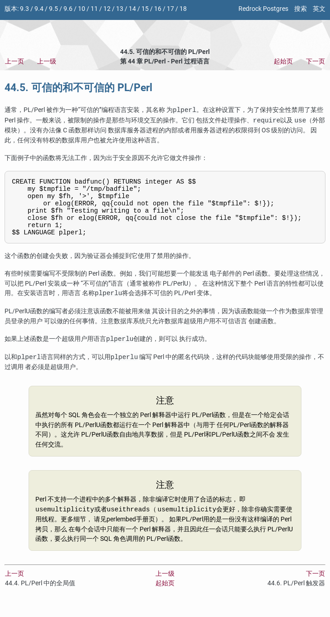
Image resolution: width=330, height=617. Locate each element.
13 (119, 9)
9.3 (24, 9)
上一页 (14, 61)
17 (170, 9)
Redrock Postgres (263, 9)
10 (81, 9)
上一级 (46, 61)
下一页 (315, 61)
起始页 (283, 61)
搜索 (300, 9)
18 (183, 9)
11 (94, 9)
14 (132, 9)
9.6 (68, 9)
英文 (319, 9)
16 (157, 9)
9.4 (39, 9)
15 (145, 9)
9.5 (53, 9)
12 (107, 9)
